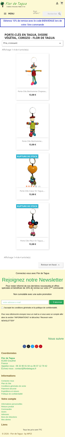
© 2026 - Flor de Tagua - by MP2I (17, 433)
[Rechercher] (52, 14)
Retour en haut (50, 265)
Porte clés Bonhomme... (32, 141)
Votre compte (8, 399)
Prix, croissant (32, 43)
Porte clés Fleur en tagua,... (32, 240)
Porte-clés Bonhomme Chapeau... (32, 91)
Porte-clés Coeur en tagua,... (32, 191)
